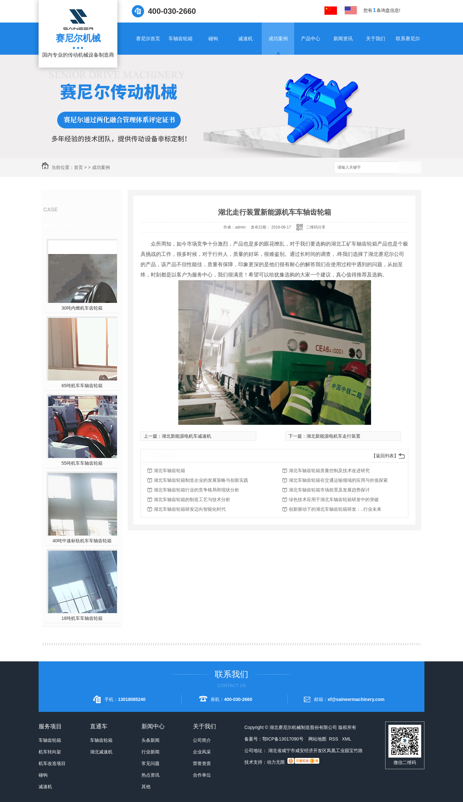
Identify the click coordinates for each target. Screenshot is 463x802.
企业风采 (202, 751)
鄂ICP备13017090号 (283, 738)
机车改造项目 (52, 763)
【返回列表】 (384, 455)
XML (346, 738)
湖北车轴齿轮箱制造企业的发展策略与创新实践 (201, 480)
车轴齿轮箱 (180, 38)
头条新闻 (150, 740)
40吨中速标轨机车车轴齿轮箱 (82, 540)
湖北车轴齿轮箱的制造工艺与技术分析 (192, 499)
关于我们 (375, 38)
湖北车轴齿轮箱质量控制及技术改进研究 (329, 470)
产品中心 (310, 38)
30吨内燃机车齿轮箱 (82, 308)
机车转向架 (50, 751)
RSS (334, 738)
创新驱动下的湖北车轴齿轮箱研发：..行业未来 (335, 509)
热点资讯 (150, 775)
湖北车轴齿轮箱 (169, 470)
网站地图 (317, 738)
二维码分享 (315, 227)
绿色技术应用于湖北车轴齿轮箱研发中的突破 (334, 499)
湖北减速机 (101, 751)
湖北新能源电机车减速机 (186, 436)
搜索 (410, 168)
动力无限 (276, 762)
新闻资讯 (343, 38)
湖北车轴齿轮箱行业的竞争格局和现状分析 (196, 489)
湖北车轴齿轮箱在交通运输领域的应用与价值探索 (338, 480)
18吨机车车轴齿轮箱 (82, 618)
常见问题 (150, 763)
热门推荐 (61, 225)
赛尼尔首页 (148, 38)
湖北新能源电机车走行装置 (333, 436)
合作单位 (202, 775)
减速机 (245, 38)
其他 (145, 786)
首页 (78, 167)
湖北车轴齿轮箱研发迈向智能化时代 (190, 509)
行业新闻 (150, 751)
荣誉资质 (202, 763)
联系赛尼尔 (408, 38)
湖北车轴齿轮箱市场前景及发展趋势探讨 (329, 489)
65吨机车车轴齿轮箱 (82, 385)
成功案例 (278, 38)
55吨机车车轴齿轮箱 (82, 463)
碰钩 (213, 38)
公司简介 (202, 740)
